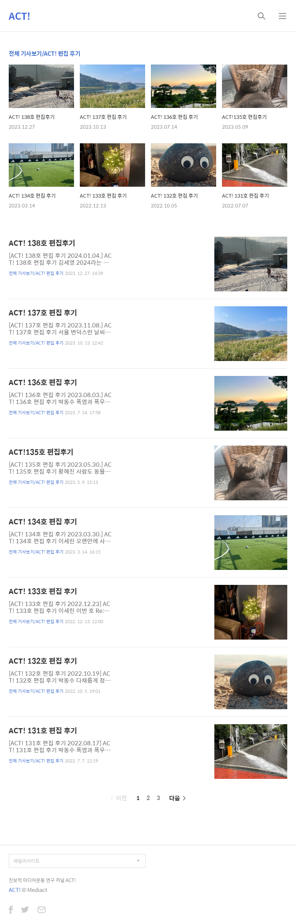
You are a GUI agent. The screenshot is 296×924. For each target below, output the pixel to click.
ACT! (20, 15)
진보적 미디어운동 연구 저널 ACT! (42, 880)
